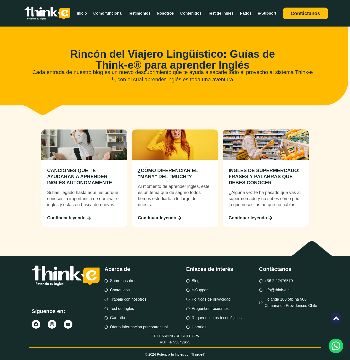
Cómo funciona (107, 13)
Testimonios (139, 13)
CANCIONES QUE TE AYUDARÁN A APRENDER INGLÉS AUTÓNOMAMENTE (79, 176)
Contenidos (190, 13)
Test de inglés (221, 13)
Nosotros (165, 13)
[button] (336, 346)
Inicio (82, 13)
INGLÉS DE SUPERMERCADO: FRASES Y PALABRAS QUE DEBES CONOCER (264, 176)
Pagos (246, 13)
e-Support (267, 13)
